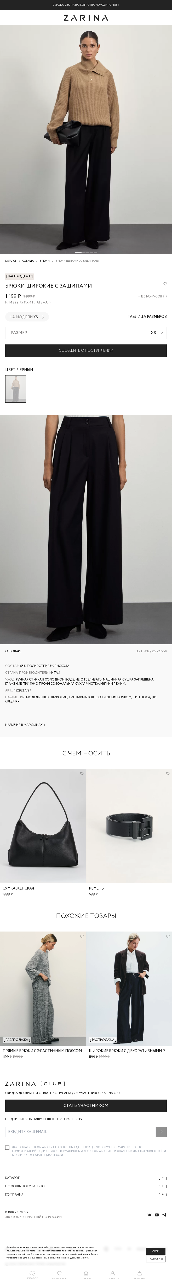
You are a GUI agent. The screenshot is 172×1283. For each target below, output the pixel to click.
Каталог (86, 1178)
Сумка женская (18, 888)
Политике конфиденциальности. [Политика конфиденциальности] (70, 1258)
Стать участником (86, 1106)
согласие (26, 1147)
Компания (86, 1194)
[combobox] (86, 333)
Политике (22, 1155)
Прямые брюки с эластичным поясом (42, 1051)
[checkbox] (7, 1147)
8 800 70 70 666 (17, 1212)
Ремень (96, 888)
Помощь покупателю (86, 1186)
